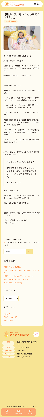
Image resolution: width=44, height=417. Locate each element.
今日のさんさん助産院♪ (13, 267)
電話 (7, 412)
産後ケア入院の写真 (13, 239)
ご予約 (30, 412)
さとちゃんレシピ (10, 317)
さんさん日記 (8, 320)
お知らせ (7, 314)
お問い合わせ (18, 412)
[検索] (29, 251)
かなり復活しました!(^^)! (13, 282)
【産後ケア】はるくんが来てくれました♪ (19, 276)
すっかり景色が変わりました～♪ (16, 279)
